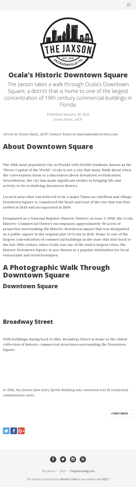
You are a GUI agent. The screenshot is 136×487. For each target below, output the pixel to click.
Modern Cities (69, 479)
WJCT (105, 479)
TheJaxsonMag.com (82, 471)
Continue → (121, 413)
